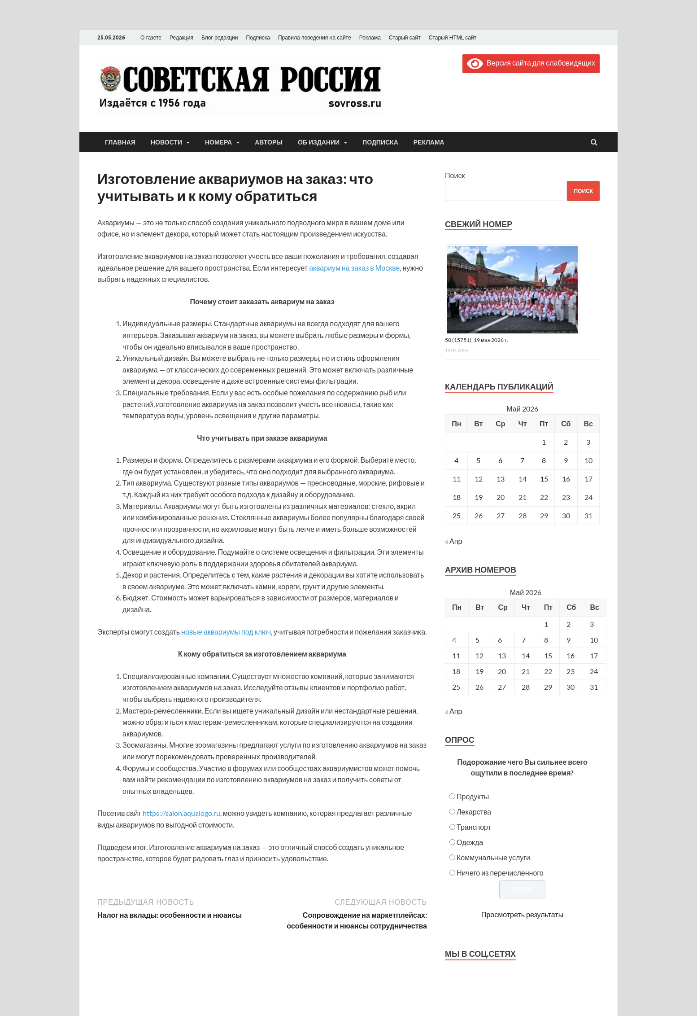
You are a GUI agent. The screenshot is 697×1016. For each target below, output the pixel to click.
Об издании (319, 142)
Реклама (370, 38)
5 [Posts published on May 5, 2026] (477, 639)
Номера (218, 142)
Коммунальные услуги (493, 857)
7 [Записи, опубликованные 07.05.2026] (522, 460)
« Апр (453, 541)
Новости (166, 142)
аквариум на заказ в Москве (354, 267)
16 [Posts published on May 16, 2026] (570, 655)
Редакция (181, 38)
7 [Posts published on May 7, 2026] (524, 639)
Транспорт (474, 827)
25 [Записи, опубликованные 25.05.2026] (457, 515)
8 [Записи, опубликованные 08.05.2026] (544, 460)
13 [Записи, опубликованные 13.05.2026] (501, 478)
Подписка (258, 38)
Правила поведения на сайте (314, 38)
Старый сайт (405, 38)
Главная (120, 142)
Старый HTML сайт (452, 38)
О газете (150, 38)
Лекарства (474, 811)
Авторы (269, 142)
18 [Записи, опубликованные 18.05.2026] (457, 497)
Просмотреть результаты (522, 914)
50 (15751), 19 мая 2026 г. (476, 340)
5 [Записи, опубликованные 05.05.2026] (478, 460)
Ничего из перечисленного (500, 872)
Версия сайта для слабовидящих (531, 62)
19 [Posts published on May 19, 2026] (479, 671)
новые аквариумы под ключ (226, 631)
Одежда (470, 842)
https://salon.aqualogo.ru (181, 813)
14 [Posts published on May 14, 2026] (526, 655)
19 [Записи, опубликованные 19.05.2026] (479, 497)
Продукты (473, 796)
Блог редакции (219, 38)
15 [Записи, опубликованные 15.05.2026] (544, 478)
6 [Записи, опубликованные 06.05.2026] (500, 460)
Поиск (455, 175)
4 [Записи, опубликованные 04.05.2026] (456, 460)
